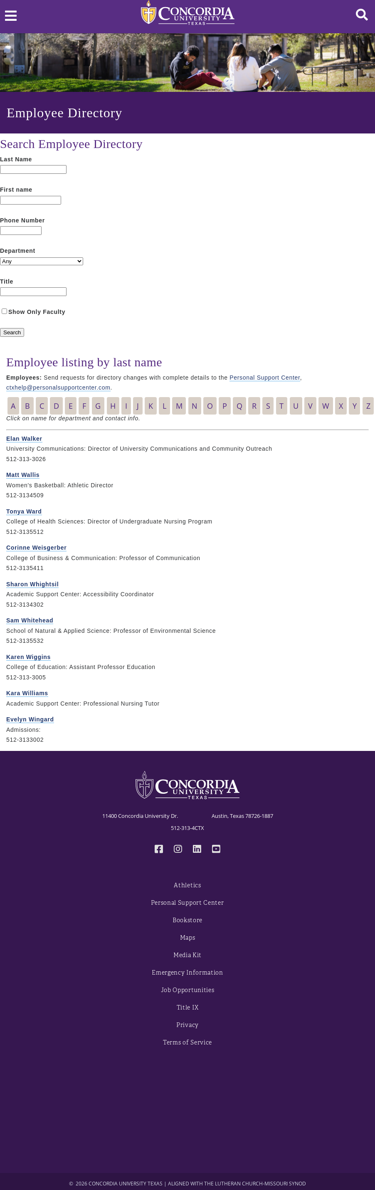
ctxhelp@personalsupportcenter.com (58, 387)
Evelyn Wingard (30, 719)
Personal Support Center (264, 377)
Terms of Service (187, 1042)
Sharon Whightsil (32, 584)
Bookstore (187, 920)
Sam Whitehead (29, 620)
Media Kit (187, 955)
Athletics (187, 885)
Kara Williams (27, 693)
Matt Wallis (22, 475)
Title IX (188, 1007)
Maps (187, 937)
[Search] (12, 332)
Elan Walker (24, 438)
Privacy (187, 1025)
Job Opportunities (188, 990)
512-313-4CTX (187, 828)
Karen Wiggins (28, 657)
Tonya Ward (24, 511)
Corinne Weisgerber (36, 547)
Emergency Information (187, 972)
